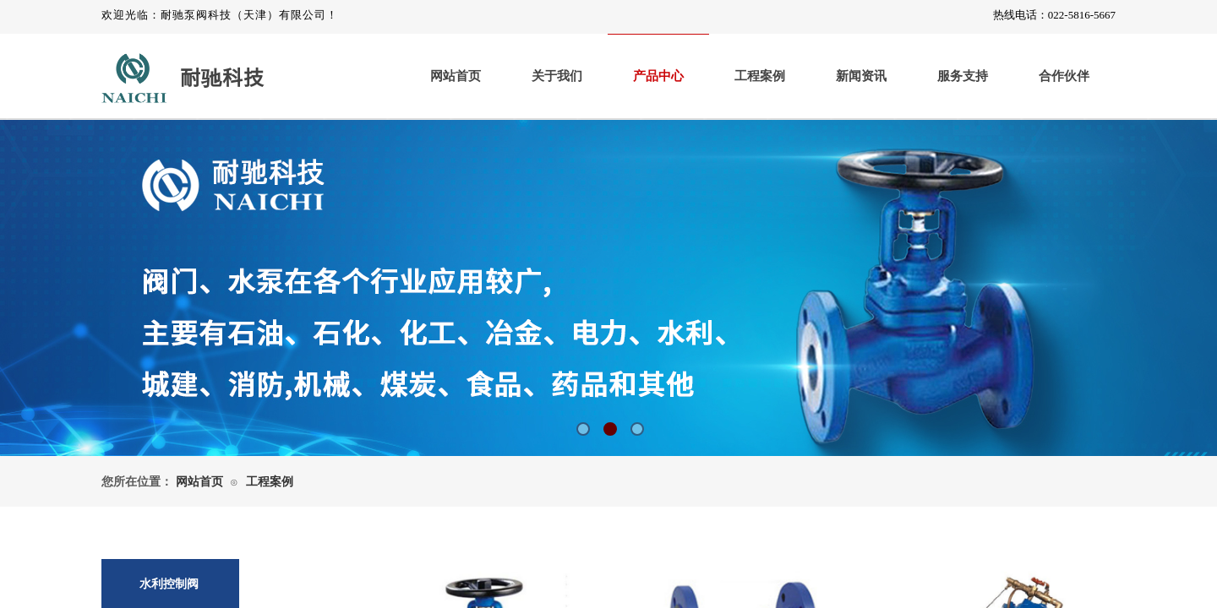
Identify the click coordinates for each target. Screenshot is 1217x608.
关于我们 (557, 76)
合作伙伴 (1064, 76)
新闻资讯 (861, 76)
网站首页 (455, 76)
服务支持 (962, 76)
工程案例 (759, 76)
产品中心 (658, 76)
